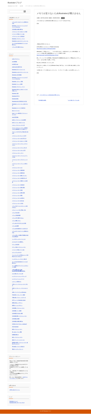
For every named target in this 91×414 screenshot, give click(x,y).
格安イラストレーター (17, 329)
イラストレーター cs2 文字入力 (19, 138)
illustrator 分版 (15, 93)
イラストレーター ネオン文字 (18, 150)
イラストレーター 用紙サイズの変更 (19, 182)
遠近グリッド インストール (18, 340)
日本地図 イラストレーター (18, 308)
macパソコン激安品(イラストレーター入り (19, 114)
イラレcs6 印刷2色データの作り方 (20, 228)
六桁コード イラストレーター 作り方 (20, 285)
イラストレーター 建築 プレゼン (19, 175)
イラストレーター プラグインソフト (19, 160)
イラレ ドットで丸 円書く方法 (19, 210)
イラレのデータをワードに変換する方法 (20, 232)
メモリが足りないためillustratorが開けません (50, 95)
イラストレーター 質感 (17, 190)
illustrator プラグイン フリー (18, 39)
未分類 (63, 18)
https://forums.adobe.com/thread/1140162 (46, 49)
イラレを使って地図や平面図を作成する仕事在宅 (20, 236)
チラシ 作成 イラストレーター (19, 247)
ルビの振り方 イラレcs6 (73, 100)
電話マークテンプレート (17, 349)
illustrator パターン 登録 (17, 81)
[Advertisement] (59, 33)
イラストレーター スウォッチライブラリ (19, 145)
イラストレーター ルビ (17, 168)
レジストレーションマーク (18, 279)
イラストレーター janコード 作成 (19, 32)
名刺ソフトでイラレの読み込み (19, 292)
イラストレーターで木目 (17, 203)
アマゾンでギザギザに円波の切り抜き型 (20, 133)
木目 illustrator (15, 327)
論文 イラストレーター (17, 337)
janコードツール (15, 111)
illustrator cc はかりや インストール (20, 41)
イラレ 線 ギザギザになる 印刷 (19, 223)
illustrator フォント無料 (17, 84)
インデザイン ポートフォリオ (18, 239)
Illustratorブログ (16, 2)
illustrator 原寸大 (15, 96)
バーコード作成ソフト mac (18, 34)
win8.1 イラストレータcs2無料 (19, 120)
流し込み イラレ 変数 (17, 332)
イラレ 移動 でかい (16, 221)
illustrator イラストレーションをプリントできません (20, 78)
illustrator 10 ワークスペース (18, 69)
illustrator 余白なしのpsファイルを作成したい (20, 90)
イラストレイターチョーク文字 (19, 136)
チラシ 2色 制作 (15, 244)
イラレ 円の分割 (15, 213)
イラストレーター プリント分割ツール (19, 164)
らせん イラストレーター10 (18, 125)
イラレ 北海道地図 (16, 215)
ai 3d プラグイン (16, 59)
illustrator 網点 (15, 99)
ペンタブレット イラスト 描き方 (19, 259)
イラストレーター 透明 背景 (18, 193)
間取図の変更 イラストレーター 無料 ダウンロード (20, 343)
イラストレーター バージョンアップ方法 (19, 157)
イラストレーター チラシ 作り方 (19, 148)
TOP (12, 6)
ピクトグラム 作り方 (16, 252)
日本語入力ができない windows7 (19, 324)
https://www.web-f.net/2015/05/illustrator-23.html (47, 55)
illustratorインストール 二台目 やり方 (20, 105)
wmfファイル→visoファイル (18, 122)
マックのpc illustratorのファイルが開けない (20, 263)
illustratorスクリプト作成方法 (18, 108)
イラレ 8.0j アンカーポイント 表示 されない (20, 207)
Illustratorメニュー (14, 401)
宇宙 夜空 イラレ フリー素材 (18, 295)
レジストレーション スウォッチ (19, 276)
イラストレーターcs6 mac (18, 201)
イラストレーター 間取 (17, 195)
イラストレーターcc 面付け (18, 198)
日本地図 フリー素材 (16, 311)
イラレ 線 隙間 (15, 226)
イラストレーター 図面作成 (18, 173)
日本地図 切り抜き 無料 (17, 313)
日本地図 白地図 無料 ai (17, 29)
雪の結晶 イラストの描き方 (18, 346)
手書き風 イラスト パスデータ (19, 297)
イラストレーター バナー (17, 153)
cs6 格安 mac (15, 64)
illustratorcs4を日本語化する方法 (19, 101)
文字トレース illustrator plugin (19, 300)
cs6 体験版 (14, 61)
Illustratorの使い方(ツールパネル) (17, 402)
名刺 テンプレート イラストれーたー (20, 289)
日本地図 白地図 (42, 100)
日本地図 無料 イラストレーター (19, 316)
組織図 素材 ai (15, 334)
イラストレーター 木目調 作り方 (19, 178)
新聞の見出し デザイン (17, 303)
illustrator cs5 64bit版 (16, 75)
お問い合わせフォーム (15, 390)
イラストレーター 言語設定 (18, 36)
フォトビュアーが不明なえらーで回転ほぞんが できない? (20, 256)
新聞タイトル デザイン (17, 305)
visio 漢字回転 (15, 117)
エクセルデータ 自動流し (17, 242)
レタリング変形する (16, 281)
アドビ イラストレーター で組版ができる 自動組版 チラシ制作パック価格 (20, 129)
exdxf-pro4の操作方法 (17, 67)
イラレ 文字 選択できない (18, 47)
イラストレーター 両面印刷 (18, 170)
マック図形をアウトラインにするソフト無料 (20, 267)
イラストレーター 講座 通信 (18, 187)
